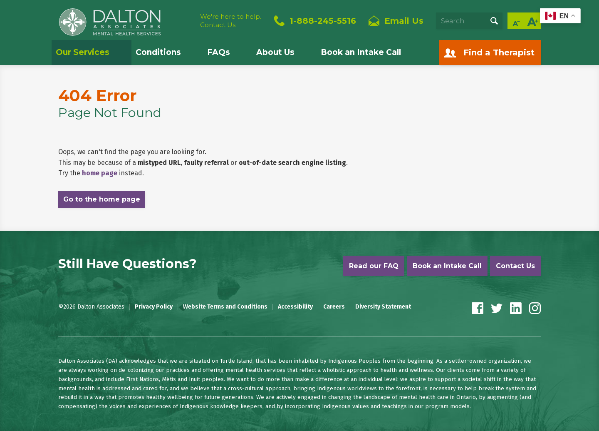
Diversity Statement (383, 307)
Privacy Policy (154, 307)
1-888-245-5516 (323, 21)
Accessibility (295, 307)
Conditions (158, 52)
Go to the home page (101, 199)
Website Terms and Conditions (225, 307)
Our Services (82, 52)
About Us (275, 52)
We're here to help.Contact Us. (230, 20)
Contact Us (515, 266)
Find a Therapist (499, 52)
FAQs (218, 52)
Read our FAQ (374, 266)
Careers (334, 307)
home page (99, 173)
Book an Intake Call (361, 52)
